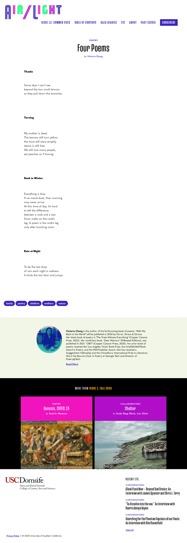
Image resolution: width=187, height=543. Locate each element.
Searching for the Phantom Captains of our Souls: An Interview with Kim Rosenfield (153, 521)
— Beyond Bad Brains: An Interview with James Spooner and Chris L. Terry (153, 491)
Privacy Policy (13, 535)
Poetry (93, 40)
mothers (48, 303)
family (9, 303)
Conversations (135, 485)
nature (62, 303)
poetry (21, 303)
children (34, 303)
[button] (85, 22)
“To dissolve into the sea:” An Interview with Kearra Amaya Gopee (150, 506)
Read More (72, 364)
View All (129, 530)
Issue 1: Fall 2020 (100, 388)
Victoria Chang (95, 56)
